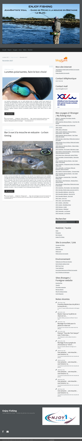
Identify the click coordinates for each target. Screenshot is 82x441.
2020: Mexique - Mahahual (62, 209)
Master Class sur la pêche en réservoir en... (67, 315)
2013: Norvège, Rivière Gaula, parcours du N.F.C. (67, 190)
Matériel (30, 50)
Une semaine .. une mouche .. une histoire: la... (68, 353)
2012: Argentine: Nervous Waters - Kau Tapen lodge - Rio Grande (67, 174)
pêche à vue (6, 119)
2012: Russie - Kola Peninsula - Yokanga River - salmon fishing (67, 181)
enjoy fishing (46, 197)
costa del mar (33, 119)
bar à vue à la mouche (44, 196)
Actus (20, 50)
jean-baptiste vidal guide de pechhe (35, 197)
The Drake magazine (61, 287)
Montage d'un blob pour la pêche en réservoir (66, 324)
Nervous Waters (59, 289)
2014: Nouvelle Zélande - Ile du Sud (64, 196)
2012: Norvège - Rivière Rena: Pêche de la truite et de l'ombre (67, 185)
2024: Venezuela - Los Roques (63, 213)
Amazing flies (59, 283)
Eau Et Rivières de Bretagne (62, 272)
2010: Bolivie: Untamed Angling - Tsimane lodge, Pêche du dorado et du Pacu (67, 152)
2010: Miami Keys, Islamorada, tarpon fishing (67, 155)
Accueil (4, 50)
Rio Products (59, 235)
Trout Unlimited (59, 268)
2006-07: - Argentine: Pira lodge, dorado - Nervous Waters (66, 119)
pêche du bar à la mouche (15, 197)
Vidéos (25, 50)
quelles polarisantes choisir (23, 119)
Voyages (15, 50)
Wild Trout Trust (60, 266)
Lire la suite (10, 113)
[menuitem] (5, 50)
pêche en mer (46, 118)
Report (10, 50)
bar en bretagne (35, 196)
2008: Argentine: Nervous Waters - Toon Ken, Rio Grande (67, 122)
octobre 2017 (5, 57)
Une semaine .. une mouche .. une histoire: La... (68, 382)
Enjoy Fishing (9, 410)
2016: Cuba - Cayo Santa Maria (63, 200)
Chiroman (58, 247)
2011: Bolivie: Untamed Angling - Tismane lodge (67, 171)
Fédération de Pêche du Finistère (64, 262)
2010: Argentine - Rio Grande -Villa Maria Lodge (67, 149)
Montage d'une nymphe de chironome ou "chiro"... (67, 344)
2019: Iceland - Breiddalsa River (63, 205)
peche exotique (13, 119)
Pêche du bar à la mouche (62, 253)
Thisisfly (58, 285)
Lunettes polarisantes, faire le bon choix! (25, 71)
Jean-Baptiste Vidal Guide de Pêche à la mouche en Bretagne (67, 70)
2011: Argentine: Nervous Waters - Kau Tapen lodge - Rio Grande (67, 161)
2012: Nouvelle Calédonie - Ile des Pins (65, 192)
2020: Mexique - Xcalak (61, 207)
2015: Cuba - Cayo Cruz (61, 198)
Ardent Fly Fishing (60, 237)
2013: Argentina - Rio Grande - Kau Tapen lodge (67, 188)
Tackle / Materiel (24, 118)
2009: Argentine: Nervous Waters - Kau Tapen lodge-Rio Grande (67, 136)
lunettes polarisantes (38, 118)
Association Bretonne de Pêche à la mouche (66, 270)
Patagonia (58, 233)
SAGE (57, 231)
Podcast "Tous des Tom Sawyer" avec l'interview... (68, 334)
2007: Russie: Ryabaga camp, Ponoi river (65, 125)
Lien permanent (8, 118)
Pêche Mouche (59, 249)
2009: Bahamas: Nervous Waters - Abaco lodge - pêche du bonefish (67, 146)
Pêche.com (58, 251)
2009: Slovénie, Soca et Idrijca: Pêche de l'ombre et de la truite (67, 143)
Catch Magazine (59, 294)
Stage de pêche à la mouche (62, 73)
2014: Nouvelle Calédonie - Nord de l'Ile (65, 194)
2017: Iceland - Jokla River (62, 202)
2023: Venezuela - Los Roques (63, 211)
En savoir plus (52, 439)
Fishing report (24, 196)
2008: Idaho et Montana (61, 129)
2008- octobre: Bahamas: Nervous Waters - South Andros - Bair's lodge (66, 132)
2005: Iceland (59, 127)
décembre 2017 (23, 57)
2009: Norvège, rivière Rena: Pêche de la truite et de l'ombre (67, 139)
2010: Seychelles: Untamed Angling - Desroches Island (67, 158)
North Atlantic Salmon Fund (62, 264)
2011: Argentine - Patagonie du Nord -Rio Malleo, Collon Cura (68, 165)
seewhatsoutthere (40, 119)
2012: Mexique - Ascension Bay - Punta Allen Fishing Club (66, 177)
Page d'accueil (14, 57)
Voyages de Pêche (60, 245)
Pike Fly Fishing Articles (61, 291)
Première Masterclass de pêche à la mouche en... (69, 305)
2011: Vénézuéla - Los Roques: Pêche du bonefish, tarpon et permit (65, 168)
